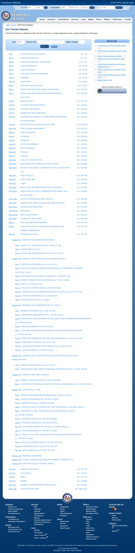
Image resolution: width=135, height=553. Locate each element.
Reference (117, 19)
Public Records (91, 539)
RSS (115, 509)
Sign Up (125, 2)
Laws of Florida (40, 535)
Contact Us (64, 526)
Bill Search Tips (13, 527)
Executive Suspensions (42, 522)
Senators (51, 19)
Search (8, 525)
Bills (35, 507)
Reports (37, 518)
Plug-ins (112, 523)
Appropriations (39, 513)
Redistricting (38, 524)
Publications (64, 507)
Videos (62, 509)
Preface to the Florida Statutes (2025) (111, 59)
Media (91, 19)
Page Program (65, 528)
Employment (64, 521)
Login (132, 2)
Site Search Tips (14, 531)
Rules (88, 532)
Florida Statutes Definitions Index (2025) (112, 51)
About (98, 19)
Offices (107, 19)
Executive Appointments (42, 520)
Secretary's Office (92, 513)
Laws (83, 19)
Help (87, 523)
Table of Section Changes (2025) (109, 56)
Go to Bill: (24, 7)
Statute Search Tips (104, 80)
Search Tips (90, 528)
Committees (63, 19)
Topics (62, 511)
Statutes (37, 530)
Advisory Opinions (92, 537)
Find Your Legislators (15, 509)
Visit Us (62, 523)
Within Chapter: (72, 42)
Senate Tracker (115, 513)
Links (88, 526)
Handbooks (90, 534)
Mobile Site (16, 2)
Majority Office (91, 509)
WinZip (115, 531)
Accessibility (73, 548)
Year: (14, 42)
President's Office (92, 507)
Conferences (38, 515)
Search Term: (31, 42)
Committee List (13, 519)
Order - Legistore (41, 538)
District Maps (12, 511)
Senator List (12, 507)
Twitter (113, 509)
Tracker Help (116, 520)
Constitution (38, 532)
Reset (54, 46)
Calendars (37, 509)
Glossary (89, 519)
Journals (37, 511)
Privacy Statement (63, 548)
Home (42, 19)
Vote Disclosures (14, 513)
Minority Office (91, 511)
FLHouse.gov (6, 2)
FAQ (87, 521)
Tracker (128, 19)
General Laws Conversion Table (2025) (111, 46)
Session (75, 19)
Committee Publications (16, 521)
